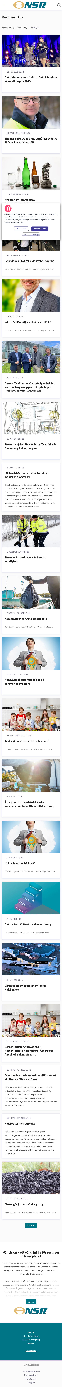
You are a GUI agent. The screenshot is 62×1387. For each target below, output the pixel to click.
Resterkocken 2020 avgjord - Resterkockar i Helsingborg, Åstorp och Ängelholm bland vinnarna (29, 1050)
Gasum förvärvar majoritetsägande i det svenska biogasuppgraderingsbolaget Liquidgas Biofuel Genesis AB (30, 387)
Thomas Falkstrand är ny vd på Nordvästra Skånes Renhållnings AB (31, 140)
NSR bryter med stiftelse (20, 1123)
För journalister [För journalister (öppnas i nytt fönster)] (31, 1375)
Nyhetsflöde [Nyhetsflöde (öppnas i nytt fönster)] (31, 1379)
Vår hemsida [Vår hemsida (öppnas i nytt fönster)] (31, 1350)
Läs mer (31, 1302)
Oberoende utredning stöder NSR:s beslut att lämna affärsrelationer (30, 1077)
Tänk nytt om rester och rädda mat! (27, 741)
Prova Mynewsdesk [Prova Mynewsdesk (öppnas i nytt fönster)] (31, 1371)
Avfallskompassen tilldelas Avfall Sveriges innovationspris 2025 (31, 79)
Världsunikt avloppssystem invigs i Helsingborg (26, 987)
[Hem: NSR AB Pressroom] (30, 5)
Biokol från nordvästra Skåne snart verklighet (26, 559)
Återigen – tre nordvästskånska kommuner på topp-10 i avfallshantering (29, 804)
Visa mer (31, 1225)
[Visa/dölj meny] (3, 5)
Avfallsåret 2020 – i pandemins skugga (28, 924)
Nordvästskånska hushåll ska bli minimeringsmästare (24, 681)
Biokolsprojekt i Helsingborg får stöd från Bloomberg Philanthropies (30, 446)
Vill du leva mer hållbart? (20, 863)
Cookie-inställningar (31, 235)
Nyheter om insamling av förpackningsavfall (20, 201)
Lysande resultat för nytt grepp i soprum (29, 261)
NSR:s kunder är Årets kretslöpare (26, 618)
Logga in (31, 1382)
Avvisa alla (21, 229)
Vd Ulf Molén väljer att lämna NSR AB (28, 322)
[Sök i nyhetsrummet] (59, 5)
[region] (31, 221)
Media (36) (22, 27)
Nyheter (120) (8, 27)
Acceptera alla (40, 229)
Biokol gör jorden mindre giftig (24, 1204)
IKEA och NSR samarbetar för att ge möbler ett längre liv (27, 474)
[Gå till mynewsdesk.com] (31, 1364)
